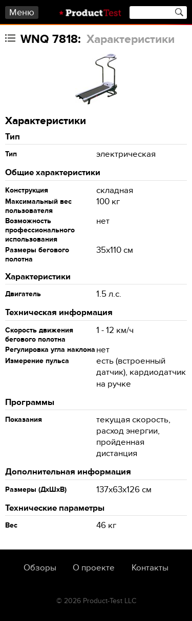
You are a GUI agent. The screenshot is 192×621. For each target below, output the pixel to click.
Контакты (150, 568)
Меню (21, 12)
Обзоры (40, 568)
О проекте (94, 568)
